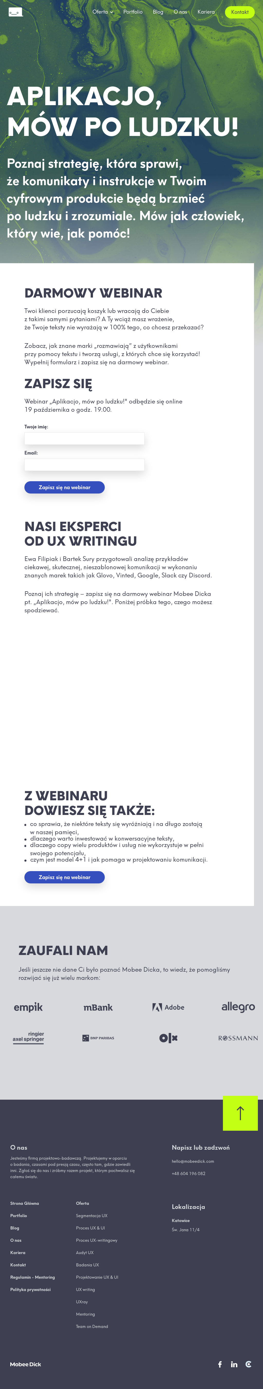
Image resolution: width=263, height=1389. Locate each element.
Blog (158, 11)
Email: (31, 453)
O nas (180, 11)
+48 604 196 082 (188, 1173)
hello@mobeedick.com (193, 1161)
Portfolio (133, 11)
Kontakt (240, 12)
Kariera (206, 11)
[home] (16, 12)
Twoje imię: (36, 427)
